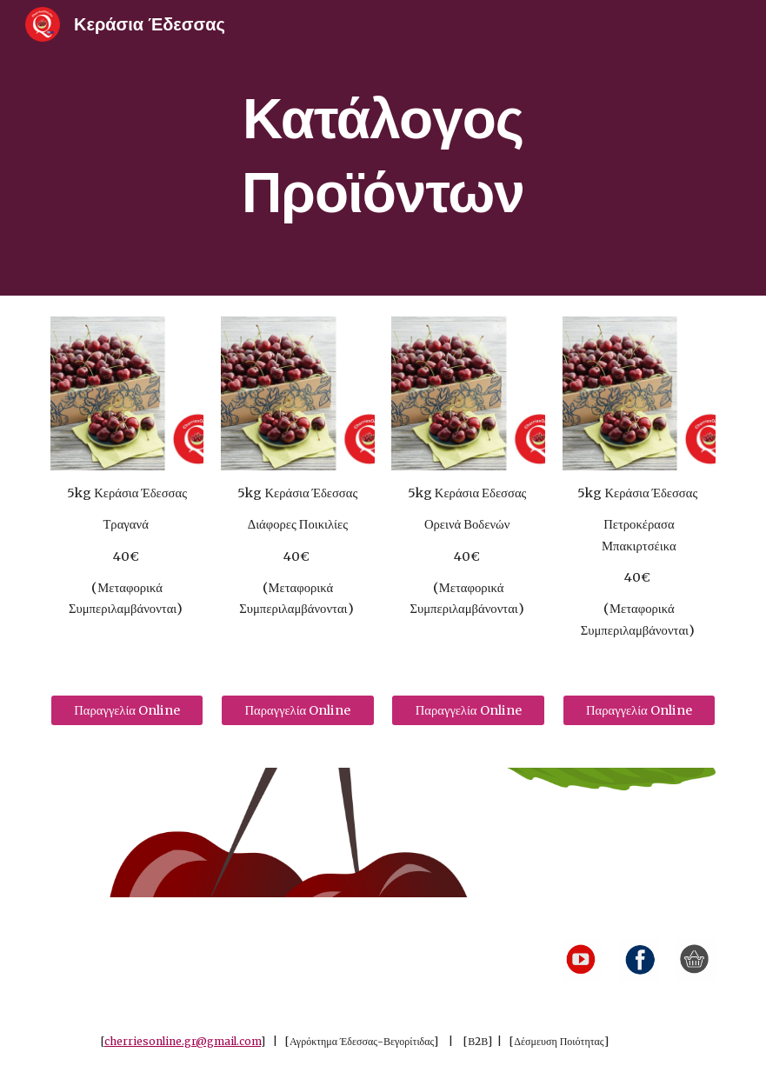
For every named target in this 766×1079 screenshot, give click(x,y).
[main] (383, 148)
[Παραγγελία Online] (127, 710)
